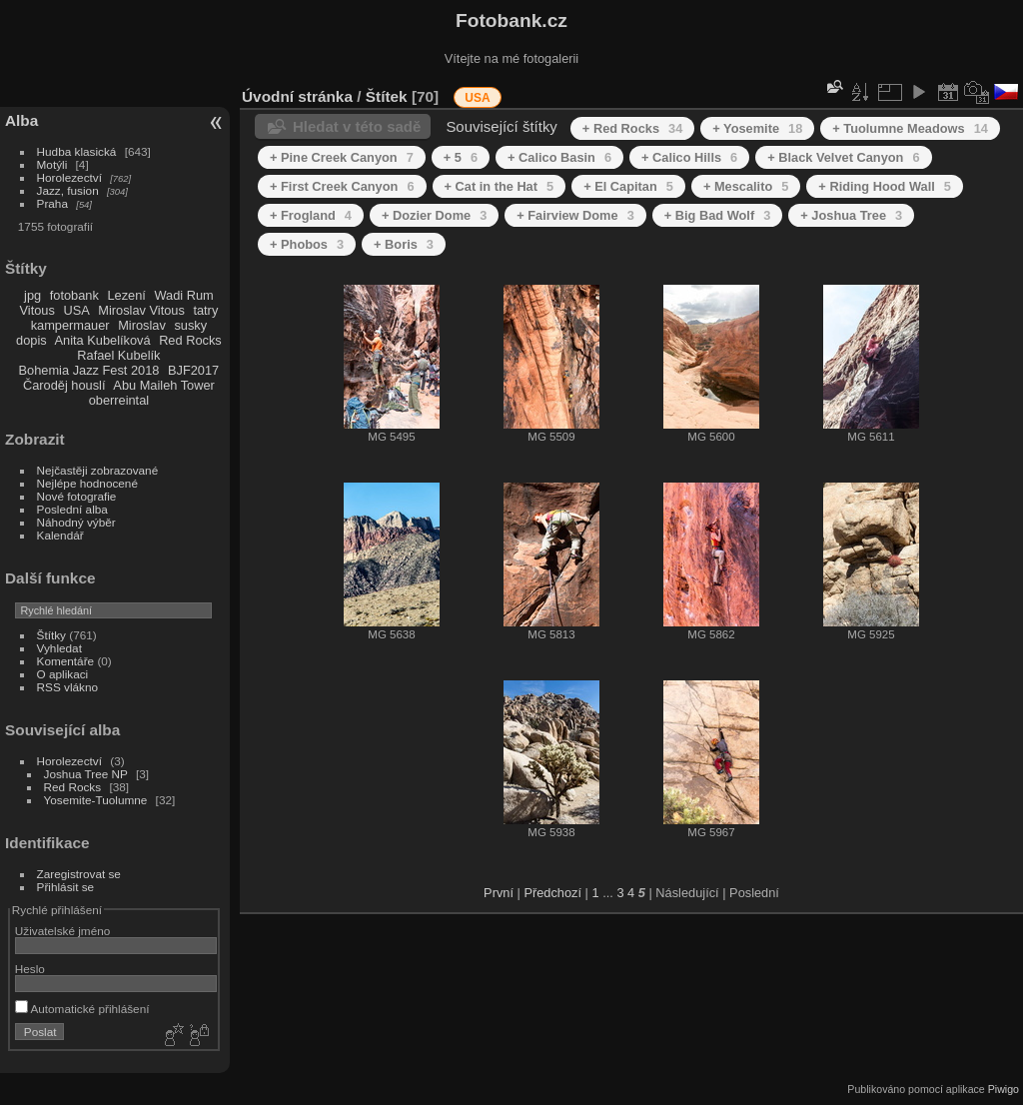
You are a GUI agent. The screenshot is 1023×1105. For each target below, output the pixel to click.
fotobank (74, 295)
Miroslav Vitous (141, 310)
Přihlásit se (66, 886)
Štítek (387, 96)
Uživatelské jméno (62, 930)
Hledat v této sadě (357, 126)
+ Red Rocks (632, 128)
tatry (205, 310)
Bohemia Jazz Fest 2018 (89, 370)
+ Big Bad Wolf (717, 215)
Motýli (52, 164)
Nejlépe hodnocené (87, 483)
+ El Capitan (628, 186)
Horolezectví (69, 177)
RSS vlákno (67, 686)
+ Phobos (307, 244)
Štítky (51, 634)
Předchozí (552, 892)
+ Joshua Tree (851, 215)
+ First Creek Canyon (342, 186)
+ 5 (461, 157)
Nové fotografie (77, 496)
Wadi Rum (183, 295)
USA (76, 310)
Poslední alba (72, 509)
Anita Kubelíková (103, 340)
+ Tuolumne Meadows (910, 128)
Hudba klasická (77, 151)
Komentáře (66, 660)
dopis (31, 340)
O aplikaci (63, 673)
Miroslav (142, 325)
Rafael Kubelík (118, 355)
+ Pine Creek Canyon (342, 157)
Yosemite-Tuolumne (96, 799)
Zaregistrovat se (79, 873)
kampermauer (70, 325)
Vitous (37, 310)
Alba (21, 120)
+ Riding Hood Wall (884, 186)
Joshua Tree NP (86, 773)
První (498, 892)
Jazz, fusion (68, 190)
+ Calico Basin (559, 157)
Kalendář (60, 535)
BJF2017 (193, 370)
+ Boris (404, 244)
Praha (52, 203)
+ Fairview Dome (574, 215)
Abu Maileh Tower (163, 385)
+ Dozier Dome (434, 215)
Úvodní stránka (297, 96)
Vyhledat (59, 647)
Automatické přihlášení (82, 1008)
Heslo (30, 968)
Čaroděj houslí (64, 385)
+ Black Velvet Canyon (843, 157)
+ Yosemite (757, 128)
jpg (32, 295)
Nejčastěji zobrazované (98, 470)
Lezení (126, 295)
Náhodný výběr (76, 522)
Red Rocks (190, 340)
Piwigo (1003, 1089)
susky (190, 325)
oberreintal (119, 400)
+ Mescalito (745, 186)
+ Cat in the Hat (499, 186)
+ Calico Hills (689, 157)
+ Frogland (311, 215)
